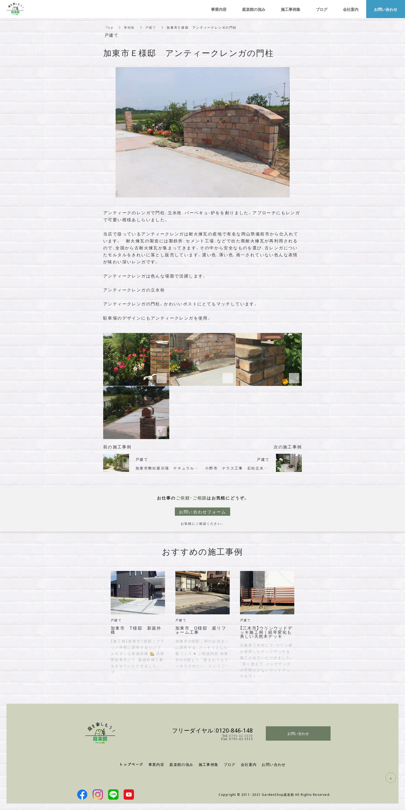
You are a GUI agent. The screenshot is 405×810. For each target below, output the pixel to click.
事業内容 (156, 764)
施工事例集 (209, 764)
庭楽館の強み (253, 9)
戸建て (150, 27)
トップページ (131, 764)
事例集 (129, 27)
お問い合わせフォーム (202, 512)
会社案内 (350, 9)
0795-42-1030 (241, 735)
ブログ (321, 9)
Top (110, 27)
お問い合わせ (298, 733)
